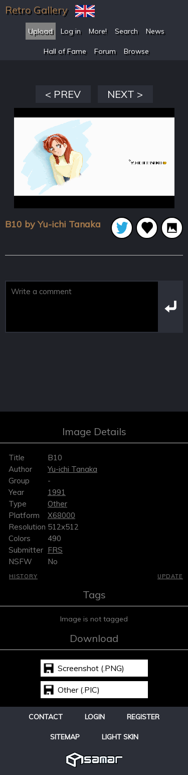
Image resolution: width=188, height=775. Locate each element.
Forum (105, 51)
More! (98, 31)
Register (143, 716)
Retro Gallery (36, 10)
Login (95, 716)
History (23, 576)
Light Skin (120, 736)
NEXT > (125, 94)
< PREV (63, 94)
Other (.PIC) (79, 690)
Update (170, 576)
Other (57, 503)
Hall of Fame (65, 51)
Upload (40, 31)
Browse (136, 51)
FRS (55, 550)
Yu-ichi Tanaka (72, 469)
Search (126, 31)
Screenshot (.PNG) (91, 668)
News (155, 31)
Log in (71, 31)
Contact (46, 716)
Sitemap (65, 736)
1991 (57, 492)
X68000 (61, 515)
